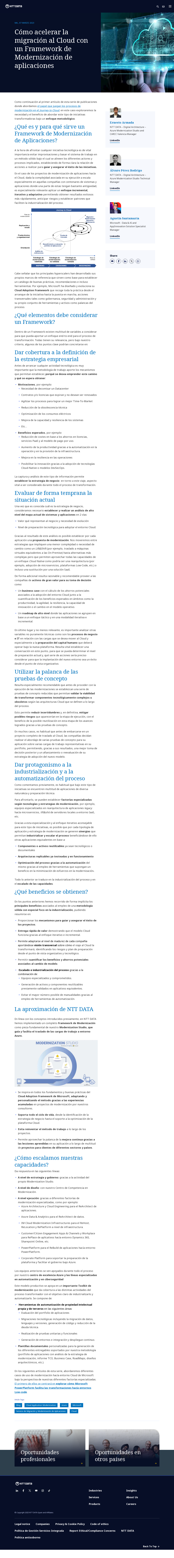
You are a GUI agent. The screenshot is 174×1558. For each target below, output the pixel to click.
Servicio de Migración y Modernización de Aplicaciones (41, 1411)
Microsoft (77, 1405)
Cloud (74, 1411)
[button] (159, 6)
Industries (95, 1498)
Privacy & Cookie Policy (70, 1532)
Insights (131, 1498)
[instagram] (42, 1499)
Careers (131, 1512)
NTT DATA (127, 1539)
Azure (64, 1405)
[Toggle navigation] (171, 6)
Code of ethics (99, 1532)
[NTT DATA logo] (11, 6)
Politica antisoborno (27, 1545)
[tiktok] (49, 1499)
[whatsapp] (138, 261)
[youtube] (36, 1499)
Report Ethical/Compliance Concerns (92, 1539)
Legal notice (22, 1532)
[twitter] (131, 261)
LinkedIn (115, 140)
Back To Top (151, 1554)
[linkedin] (125, 261)
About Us (132, 1505)
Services (94, 1505)
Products (94, 1512)
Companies (43, 1532)
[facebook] (118, 261)
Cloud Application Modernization (41, 1405)
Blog (18, 1405)
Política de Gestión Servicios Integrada (39, 1539)
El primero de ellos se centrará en (53, 1388)
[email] (112, 261)
